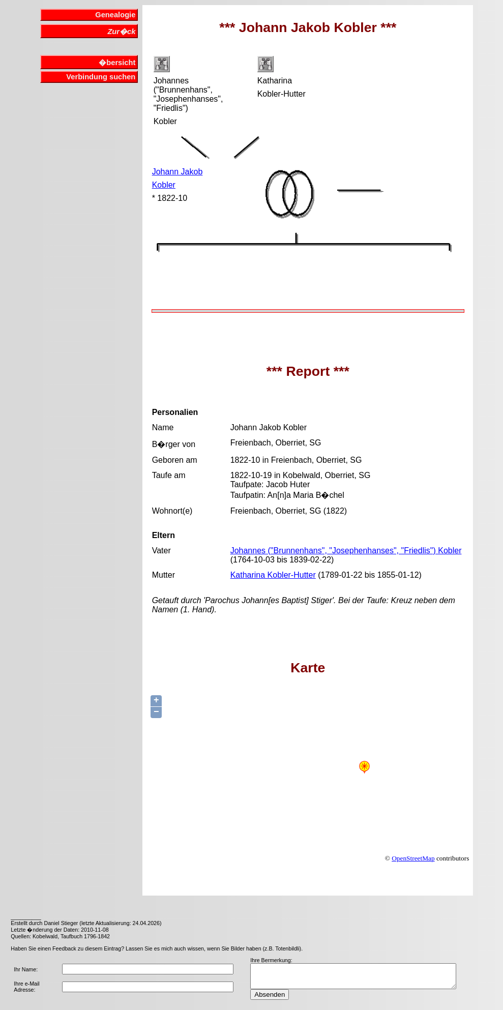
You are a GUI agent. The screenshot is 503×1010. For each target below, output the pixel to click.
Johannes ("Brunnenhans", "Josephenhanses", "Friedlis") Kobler (346, 550)
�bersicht (117, 62)
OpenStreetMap (413, 858)
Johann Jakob (177, 171)
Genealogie (115, 15)
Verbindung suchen (100, 77)
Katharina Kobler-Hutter (273, 575)
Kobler (163, 185)
